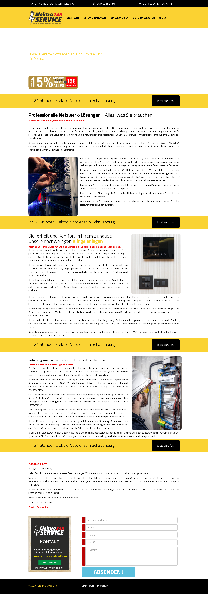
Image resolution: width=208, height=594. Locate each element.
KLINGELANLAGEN (119, 18)
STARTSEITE (73, 18)
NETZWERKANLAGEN (95, 18)
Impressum (102, 585)
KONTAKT (164, 18)
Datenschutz (87, 585)
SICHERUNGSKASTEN (144, 18)
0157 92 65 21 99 (106, 3)
